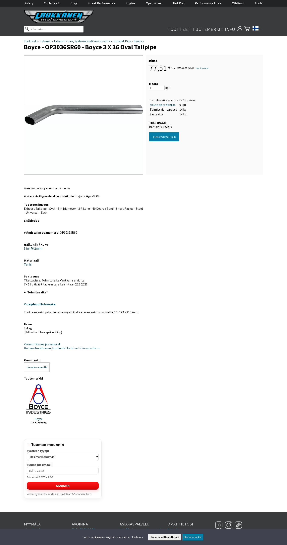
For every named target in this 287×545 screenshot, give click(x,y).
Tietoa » (137, 537)
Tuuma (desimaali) (39, 465)
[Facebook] (219, 525)
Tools (258, 3)
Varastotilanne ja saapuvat (42, 344)
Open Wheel (154, 3)
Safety (29, 3)
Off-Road (238, 3)
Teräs (27, 264)
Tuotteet (179, 29)
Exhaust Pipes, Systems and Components (83, 41)
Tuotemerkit (207, 29)
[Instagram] (229, 525)
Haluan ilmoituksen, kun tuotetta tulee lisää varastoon (61, 348)
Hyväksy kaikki (192, 537)
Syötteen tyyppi (38, 451)
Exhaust (46, 41)
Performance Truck (208, 3)
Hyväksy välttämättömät (164, 537)
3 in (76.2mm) (33, 248)
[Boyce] (38, 407)
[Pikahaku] (54, 29)
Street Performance (101, 3)
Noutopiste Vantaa (163, 105)
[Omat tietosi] (240, 29)
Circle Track (52, 3)
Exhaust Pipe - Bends (128, 41)
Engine (130, 3)
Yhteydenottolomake (39, 304)
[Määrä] (157, 88)
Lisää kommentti (37, 367)
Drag (74, 3)
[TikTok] (238, 525)
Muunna (62, 486)
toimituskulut (202, 68)
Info (230, 29)
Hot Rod (178, 3)
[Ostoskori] (247, 29)
